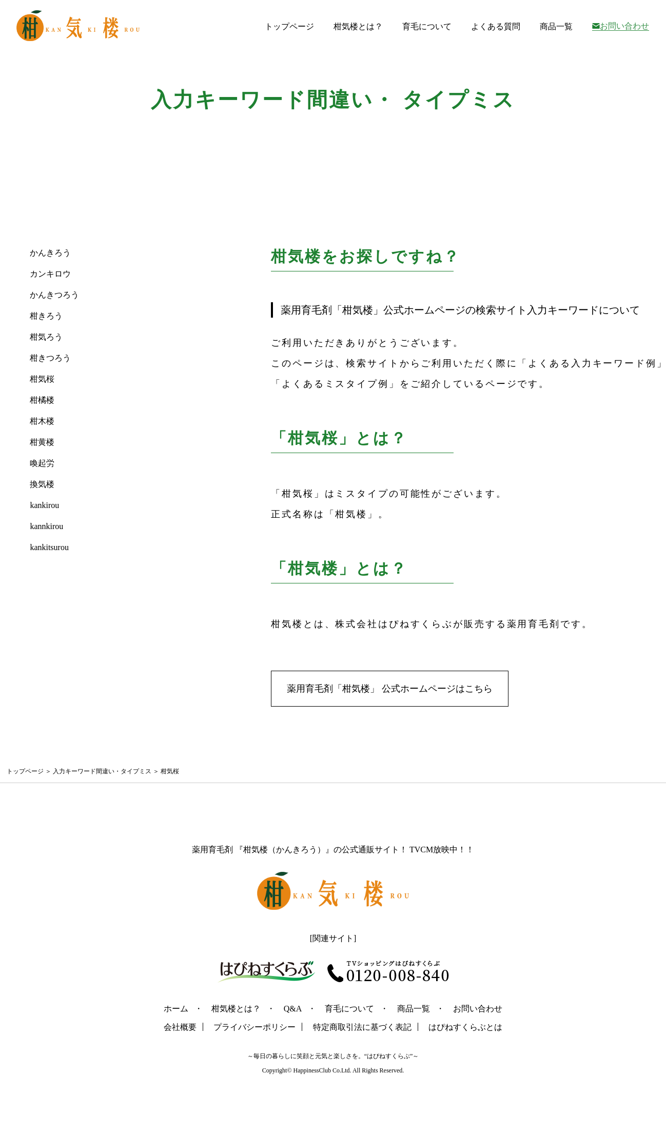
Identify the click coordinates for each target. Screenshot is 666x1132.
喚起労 (42, 463)
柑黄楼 (42, 442)
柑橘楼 (42, 400)
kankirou (44, 505)
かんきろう (50, 252)
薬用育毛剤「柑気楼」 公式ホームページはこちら (390, 689)
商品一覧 (556, 27)
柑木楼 (42, 421)
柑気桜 (42, 379)
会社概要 (180, 1027)
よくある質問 (495, 27)
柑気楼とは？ (358, 27)
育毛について (427, 27)
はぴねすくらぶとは (465, 1027)
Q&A (293, 1008)
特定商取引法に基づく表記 (362, 1027)
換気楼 (42, 484)
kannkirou (46, 526)
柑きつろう (50, 358)
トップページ (289, 27)
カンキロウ (50, 273)
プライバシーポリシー (254, 1027)
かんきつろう (54, 294)
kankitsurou (49, 547)
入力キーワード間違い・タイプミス (102, 771)
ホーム (176, 1008)
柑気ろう (46, 337)
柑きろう (46, 315)
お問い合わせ (624, 26)
